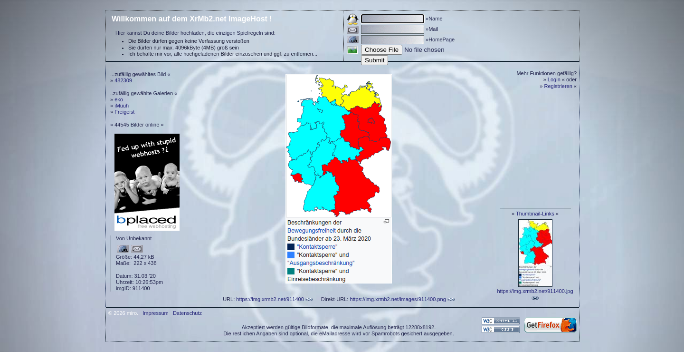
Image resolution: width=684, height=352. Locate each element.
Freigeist (124, 112)
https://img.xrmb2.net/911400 (270, 299)
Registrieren (558, 86)
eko (118, 99)
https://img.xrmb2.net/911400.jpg (535, 291)
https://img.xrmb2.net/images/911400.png (398, 299)
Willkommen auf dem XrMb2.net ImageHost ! (192, 19)
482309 (123, 80)
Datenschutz (187, 313)
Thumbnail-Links (535, 213)
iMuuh (121, 105)
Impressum (155, 313)
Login (554, 79)
